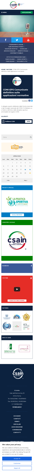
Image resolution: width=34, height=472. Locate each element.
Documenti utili (22, 61)
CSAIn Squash (10, 61)
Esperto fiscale (23, 51)
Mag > (25, 180)
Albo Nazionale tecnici (16, 46)
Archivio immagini (9, 51)
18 (25, 169)
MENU (4, 12)
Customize (17, 463)
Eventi (17, 421)
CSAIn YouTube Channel (17, 300)
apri (28, 121)
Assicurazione (17, 427)
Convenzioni (17, 430)
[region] (17, 457)
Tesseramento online (16, 44)
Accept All (17, 458)
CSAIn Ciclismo (10, 59)
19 (30, 169)
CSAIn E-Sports (22, 59)
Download (23, 48)
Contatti (17, 432)
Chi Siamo (17, 416)
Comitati (17, 419)
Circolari (17, 424)
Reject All (17, 468)
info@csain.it (17, 407)
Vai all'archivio (17, 215)
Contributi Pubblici (16, 53)
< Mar (8, 180)
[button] (31, 137)
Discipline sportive (11, 48)
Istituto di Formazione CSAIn (16, 57)
